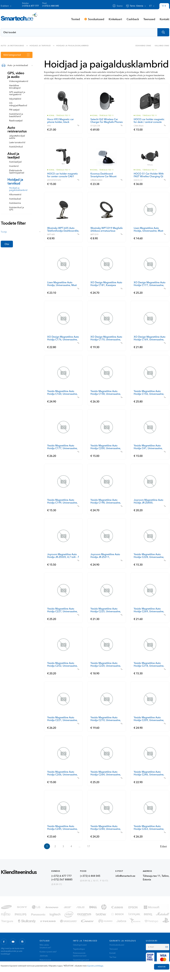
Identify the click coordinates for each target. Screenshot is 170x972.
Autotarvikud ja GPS (16, 208)
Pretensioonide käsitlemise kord (79, 954)
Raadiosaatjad (15, 120)
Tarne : (136, 6)
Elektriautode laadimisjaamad (16, 171)
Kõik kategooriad (12, 54)
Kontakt (164, 19)
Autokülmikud (16, 146)
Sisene (119, 6)
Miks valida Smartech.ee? (45, 946)
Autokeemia (15, 203)
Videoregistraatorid (18, 81)
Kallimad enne (162, 46)
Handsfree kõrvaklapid (14, 86)
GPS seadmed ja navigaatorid (17, 93)
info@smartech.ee (125, 875)
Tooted (75, 19)
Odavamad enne (143, 46)
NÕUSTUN (161, 967)
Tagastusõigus (79, 949)
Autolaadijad (15, 161)
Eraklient (5, 6)
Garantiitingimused (81, 960)
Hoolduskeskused (116, 945)
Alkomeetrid (15, 194)
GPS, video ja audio (15, 75)
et (150, 6)
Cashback (133, 19)
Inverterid (14, 166)
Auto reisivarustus (17, 129)
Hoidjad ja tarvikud (40, 45)
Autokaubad (15, 198)
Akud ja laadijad (13, 155)
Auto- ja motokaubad (12, 45)
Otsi (7, 244)
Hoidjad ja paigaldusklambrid (72, 45)
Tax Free (112, 957)
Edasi (163, 846)
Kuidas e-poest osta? (48, 951)
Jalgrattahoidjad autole (17, 136)
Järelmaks (44, 956)
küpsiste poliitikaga (95, 966)
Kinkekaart (115, 19)
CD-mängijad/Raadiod (18, 104)
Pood (50, 4)
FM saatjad (14, 109)
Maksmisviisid (45, 960)
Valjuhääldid (15, 98)
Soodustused (96, 19)
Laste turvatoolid (17, 142)
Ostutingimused (80, 945)
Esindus (30, 4)
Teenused (149, 19)
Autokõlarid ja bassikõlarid (16, 115)
